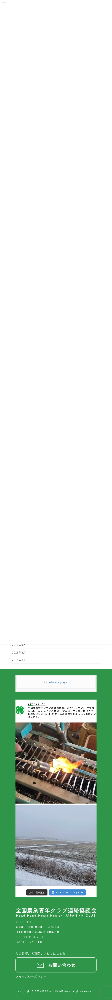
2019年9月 (19, 645)
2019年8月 (19, 652)
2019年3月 (19, 660)
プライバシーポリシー (31, 976)
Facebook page (56, 682)
